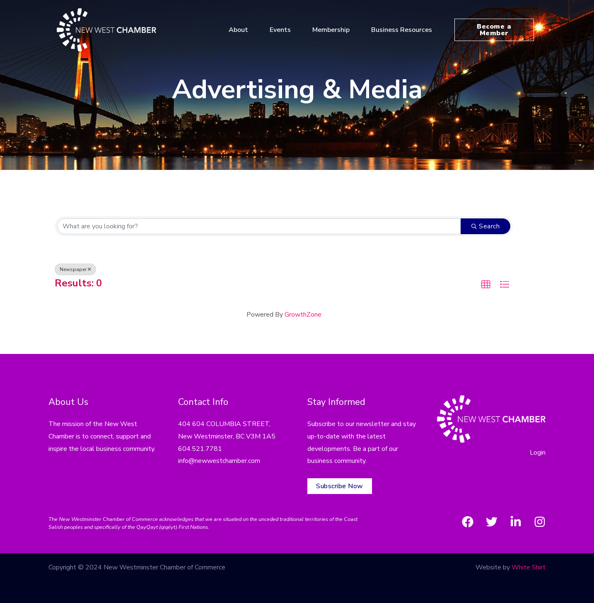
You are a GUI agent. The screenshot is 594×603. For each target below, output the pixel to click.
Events (283, 29)
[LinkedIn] (516, 522)
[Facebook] (467, 522)
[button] (486, 284)
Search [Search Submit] (485, 226)
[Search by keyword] (259, 226)
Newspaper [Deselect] (75, 269)
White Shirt (529, 567)
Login (538, 452)
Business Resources (405, 29)
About (242, 29)
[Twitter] (491, 522)
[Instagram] (540, 522)
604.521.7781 (200, 448)
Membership (334, 29)
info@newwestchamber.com (219, 460)
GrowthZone (303, 314)
